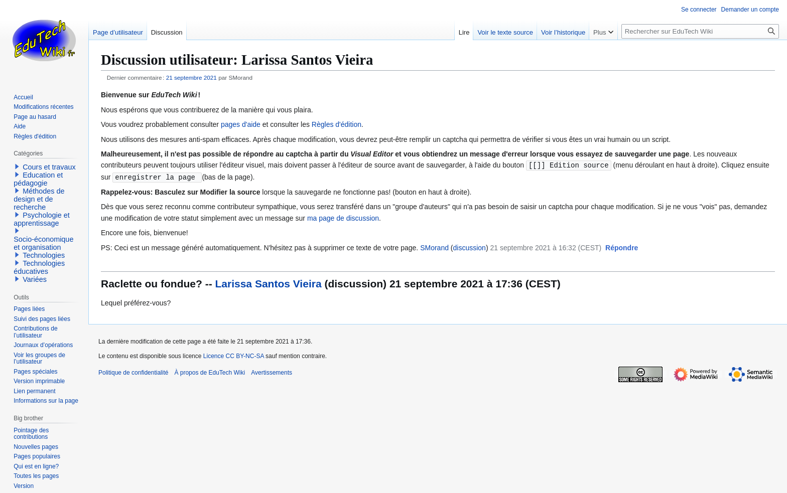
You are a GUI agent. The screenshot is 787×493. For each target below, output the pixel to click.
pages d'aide (240, 124)
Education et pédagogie (38, 179)
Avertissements (271, 371)
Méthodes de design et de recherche (39, 199)
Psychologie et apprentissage (42, 219)
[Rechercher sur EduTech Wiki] (700, 31)
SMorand (434, 247)
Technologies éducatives (39, 267)
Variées (35, 279)
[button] (621, 247)
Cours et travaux (49, 167)
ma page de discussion (343, 217)
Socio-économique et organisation (43, 243)
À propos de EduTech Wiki (209, 371)
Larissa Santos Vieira (268, 282)
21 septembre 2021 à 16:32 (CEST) (545, 247)
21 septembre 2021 (191, 77)
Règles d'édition (336, 124)
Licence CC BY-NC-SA (233, 355)
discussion (469, 247)
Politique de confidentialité (133, 371)
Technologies (44, 255)
